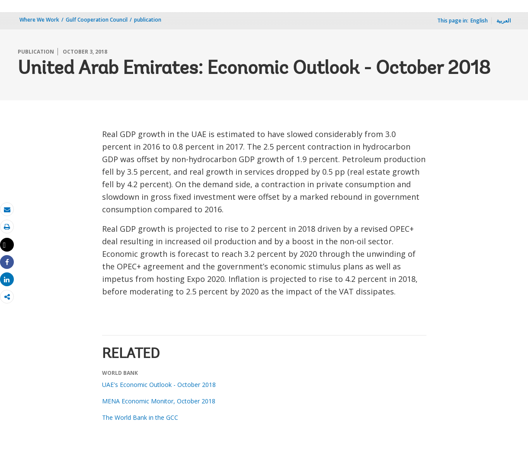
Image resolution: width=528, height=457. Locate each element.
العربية (503, 20)
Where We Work (39, 19)
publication (147, 19)
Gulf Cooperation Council (97, 19)
